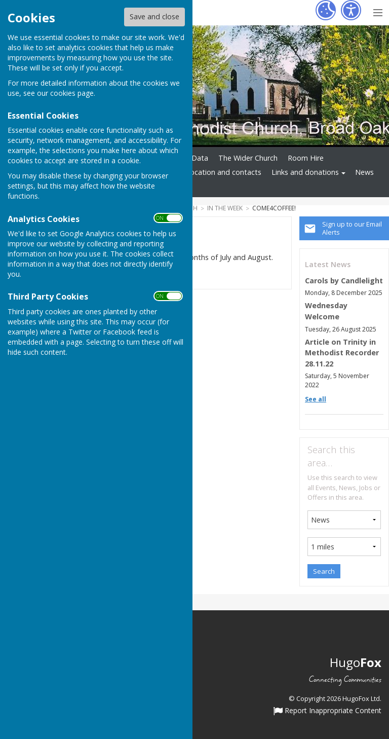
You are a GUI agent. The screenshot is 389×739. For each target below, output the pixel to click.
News (364, 172)
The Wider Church (248, 158)
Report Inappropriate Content (327, 711)
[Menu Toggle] (377, 11)
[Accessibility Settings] (351, 10)
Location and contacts (223, 172)
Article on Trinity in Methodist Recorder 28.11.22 (342, 352)
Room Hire (306, 158)
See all (315, 399)
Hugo (355, 662)
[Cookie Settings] (326, 10)
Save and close (154, 16)
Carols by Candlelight (344, 280)
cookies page (72, 93)
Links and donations (305, 172)
